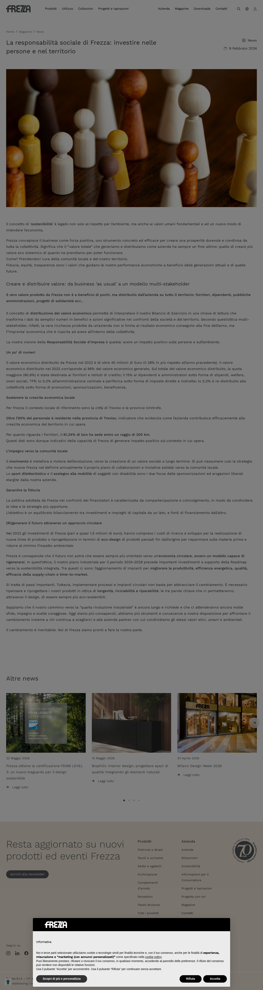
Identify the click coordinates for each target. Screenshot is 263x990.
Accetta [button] (215, 978)
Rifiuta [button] (190, 978)
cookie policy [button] (153, 957)
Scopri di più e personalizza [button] (62, 978)
